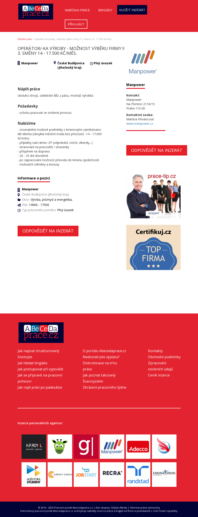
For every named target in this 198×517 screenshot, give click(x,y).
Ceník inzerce (159, 375)
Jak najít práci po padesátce (40, 387)
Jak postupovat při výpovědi (40, 369)
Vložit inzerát (132, 10)
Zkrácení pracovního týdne (104, 387)
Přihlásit (76, 24)
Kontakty (155, 350)
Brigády (105, 10)
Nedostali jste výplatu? (101, 357)
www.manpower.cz (139, 123)
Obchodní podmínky (164, 357)
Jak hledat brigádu (32, 363)
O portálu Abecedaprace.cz (104, 350)
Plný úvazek (103, 63)
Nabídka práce (77, 10)
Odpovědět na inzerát (48, 231)
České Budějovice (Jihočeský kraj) (71, 65)
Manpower (29, 63)
